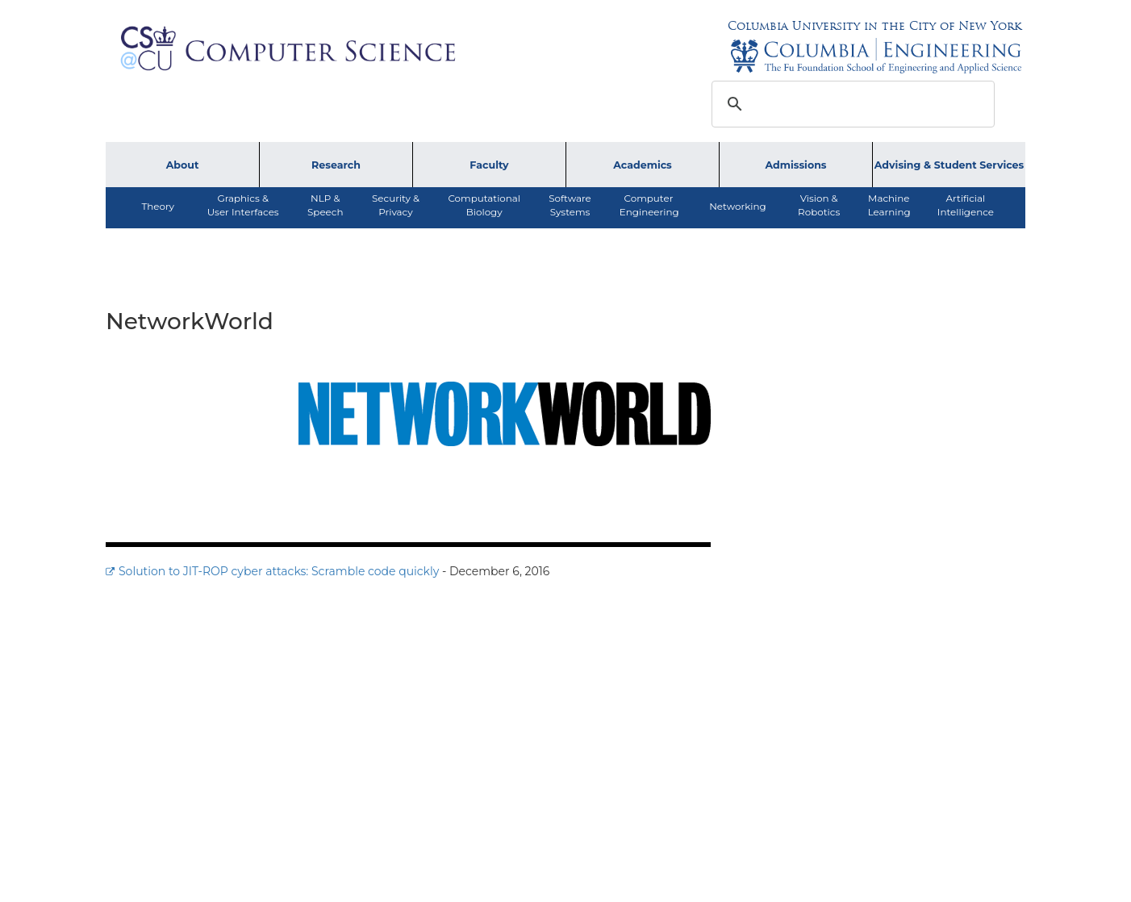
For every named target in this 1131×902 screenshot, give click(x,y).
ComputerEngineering (649, 205)
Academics (642, 165)
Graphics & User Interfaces (243, 205)
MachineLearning (889, 205)
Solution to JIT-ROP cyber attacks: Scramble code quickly (279, 571)
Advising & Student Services (949, 165)
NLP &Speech (325, 205)
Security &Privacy (395, 205)
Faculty (489, 165)
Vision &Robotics (819, 205)
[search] (850, 104)
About (182, 165)
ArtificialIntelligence (965, 205)
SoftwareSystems (570, 205)
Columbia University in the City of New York (874, 26)
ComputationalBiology (484, 205)
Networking (737, 206)
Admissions (795, 165)
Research (336, 165)
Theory (157, 206)
